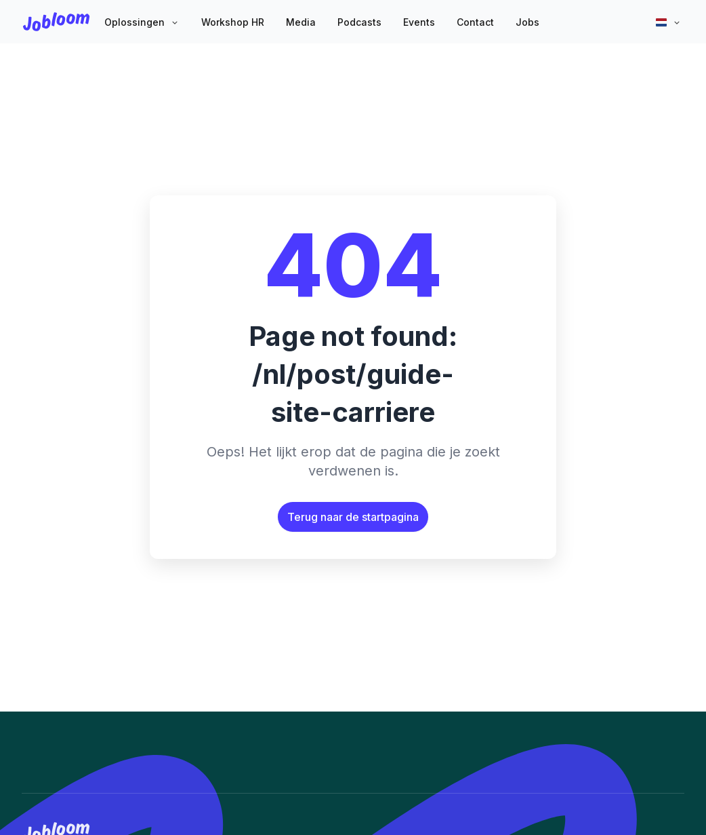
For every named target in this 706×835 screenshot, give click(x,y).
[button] (142, 23)
